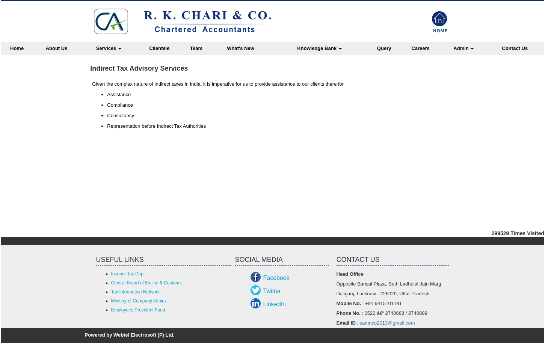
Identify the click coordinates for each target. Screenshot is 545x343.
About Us (57, 48)
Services (108, 48)
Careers (420, 48)
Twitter (272, 291)
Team (196, 48)
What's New (240, 48)
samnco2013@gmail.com (387, 323)
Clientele (159, 48)
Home (17, 48)
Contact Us (515, 48)
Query (384, 48)
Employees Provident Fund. (138, 310)
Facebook (276, 278)
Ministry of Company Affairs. (139, 301)
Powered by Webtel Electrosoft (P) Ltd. (130, 335)
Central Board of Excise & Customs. (147, 283)
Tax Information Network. (136, 292)
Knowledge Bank (319, 48)
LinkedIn (274, 304)
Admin (463, 48)
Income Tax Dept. (128, 274)
